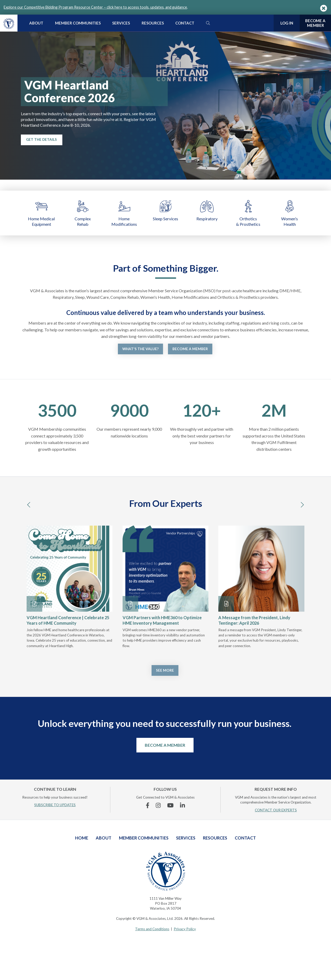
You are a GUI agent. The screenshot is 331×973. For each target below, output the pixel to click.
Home (124, 213)
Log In (286, 23)
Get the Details (41, 139)
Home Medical (41, 213)
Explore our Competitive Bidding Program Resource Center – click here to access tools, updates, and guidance (95, 7)
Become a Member (190, 349)
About (36, 23)
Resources (153, 23)
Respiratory (207, 210)
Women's (289, 213)
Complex (83, 213)
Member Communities (78, 23)
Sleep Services (165, 210)
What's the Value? (140, 349)
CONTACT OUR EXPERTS (276, 810)
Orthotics (248, 213)
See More (165, 670)
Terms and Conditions (152, 929)
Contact (184, 23)
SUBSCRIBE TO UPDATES (55, 805)
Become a (315, 23)
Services (121, 23)
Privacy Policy (185, 929)
